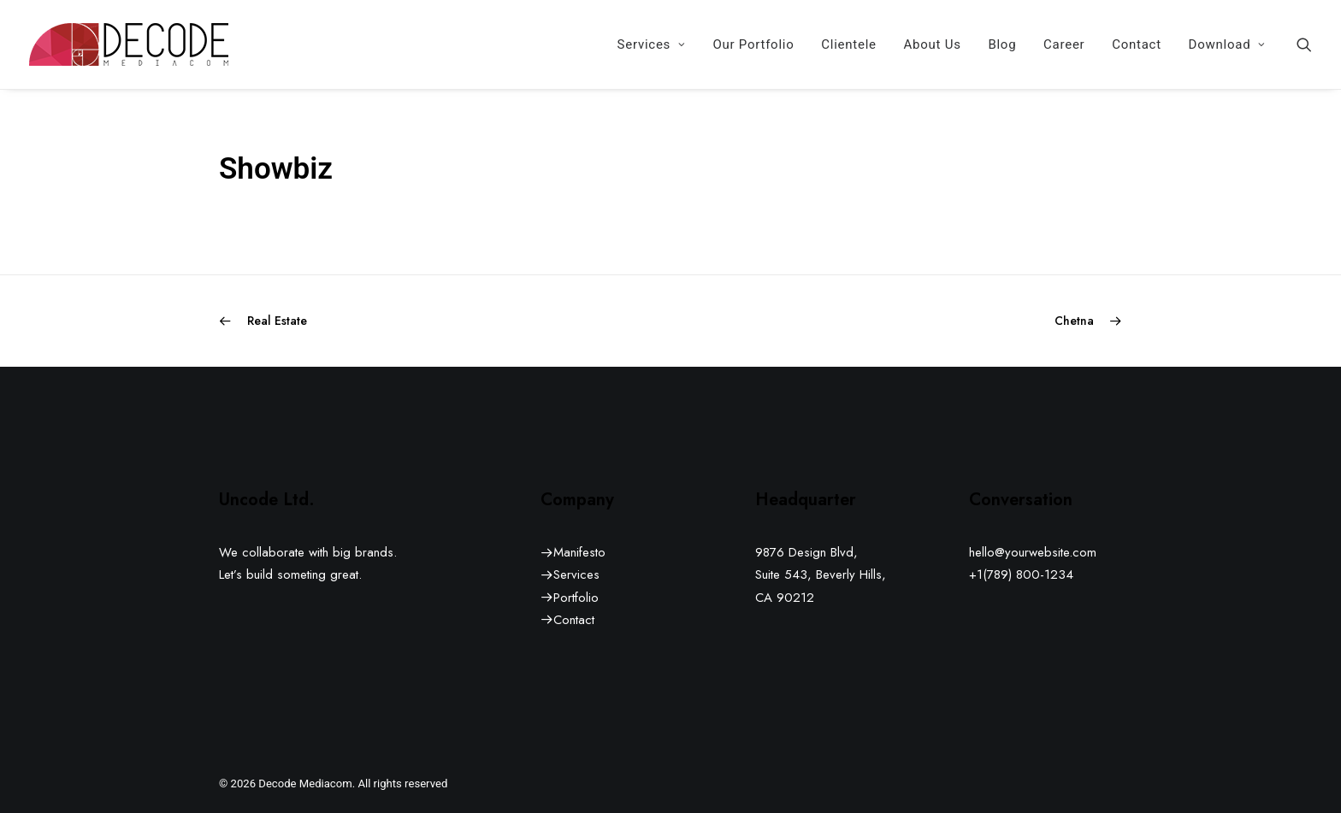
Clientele (849, 44)
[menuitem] (652, 44)
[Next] (941, 321)
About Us (932, 44)
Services (651, 44)
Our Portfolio (753, 44)
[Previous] (399, 321)
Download (1227, 44)
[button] (1304, 44)
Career (1063, 44)
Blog (1002, 44)
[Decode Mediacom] (128, 44)
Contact (1136, 44)
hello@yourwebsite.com (1032, 552)
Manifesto (579, 552)
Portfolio (576, 597)
